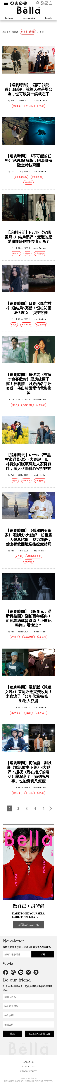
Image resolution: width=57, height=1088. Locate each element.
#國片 (14, 405)
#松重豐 (28, 561)
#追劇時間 (37, 177)
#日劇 (14, 325)
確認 (12, 1033)
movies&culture (40, 100)
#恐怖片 (15, 637)
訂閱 (42, 954)
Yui (12, 100)
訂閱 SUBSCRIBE (28, 924)
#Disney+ (26, 325)
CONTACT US (28, 1067)
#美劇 (27, 253)
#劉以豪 (17, 793)
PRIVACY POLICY (28, 1071)
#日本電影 (16, 713)
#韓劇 (14, 480)
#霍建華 (17, 106)
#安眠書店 (40, 253)
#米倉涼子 (41, 713)
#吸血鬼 (42, 637)
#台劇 (41, 106)
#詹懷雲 (41, 405)
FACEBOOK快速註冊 (39, 1033)
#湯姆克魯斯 (21, 177)
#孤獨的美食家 (34, 556)
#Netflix (29, 106)
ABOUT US (28, 1062)
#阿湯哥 (28, 182)
